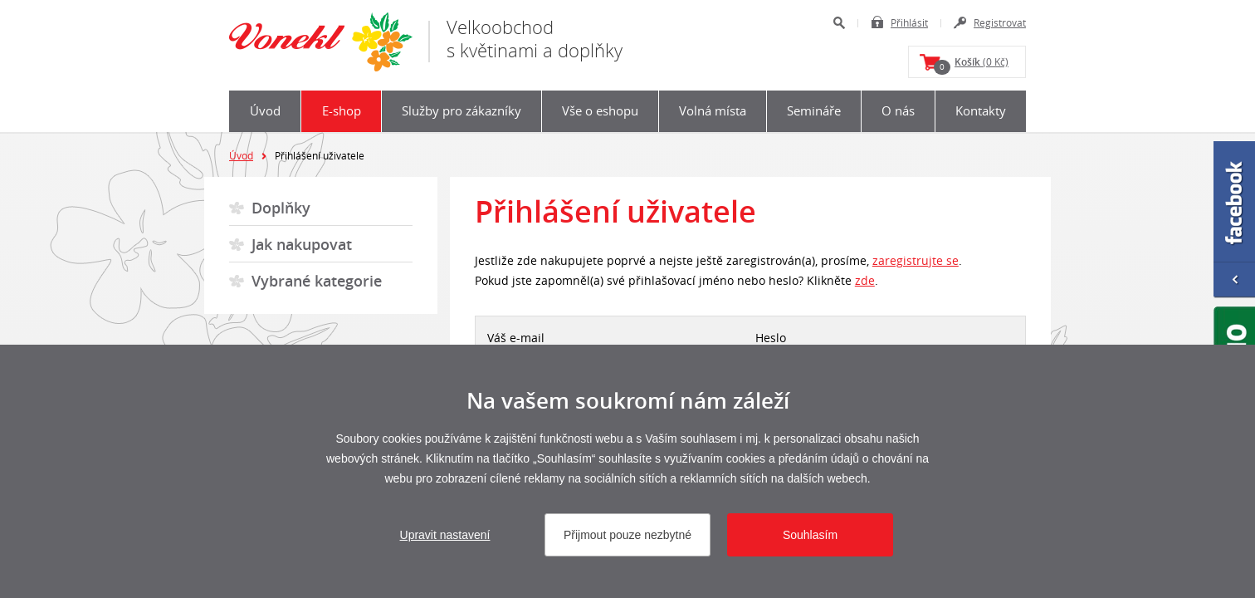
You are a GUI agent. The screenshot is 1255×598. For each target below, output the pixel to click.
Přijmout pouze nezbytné (627, 535)
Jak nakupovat (301, 244)
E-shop (341, 110)
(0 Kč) (971, 65)
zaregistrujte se (915, 260)
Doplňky (280, 208)
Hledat (838, 23)
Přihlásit (909, 22)
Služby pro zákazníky (461, 110)
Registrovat (1000, 22)
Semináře (814, 110)
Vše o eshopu (600, 110)
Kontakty (980, 110)
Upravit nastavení (445, 535)
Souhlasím (810, 535)
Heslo (770, 338)
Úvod (265, 110)
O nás (898, 110)
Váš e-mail (515, 338)
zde (865, 280)
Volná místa (712, 110)
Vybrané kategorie (316, 281)
